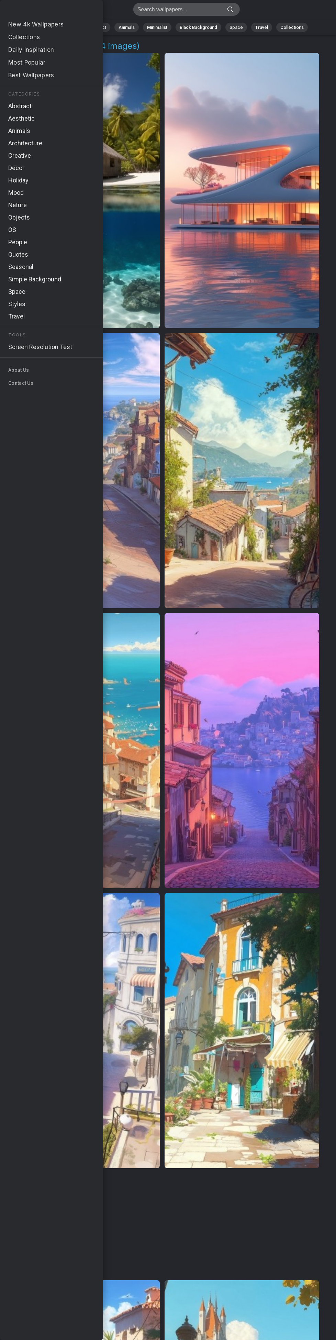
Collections (292, 27)
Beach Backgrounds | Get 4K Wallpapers (41, 11)
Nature (69, 27)
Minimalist (157, 27)
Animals (127, 27)
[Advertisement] (162, 1224)
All (47, 27)
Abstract (97, 27)
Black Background (198, 27)
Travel (261, 27)
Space (236, 27)
